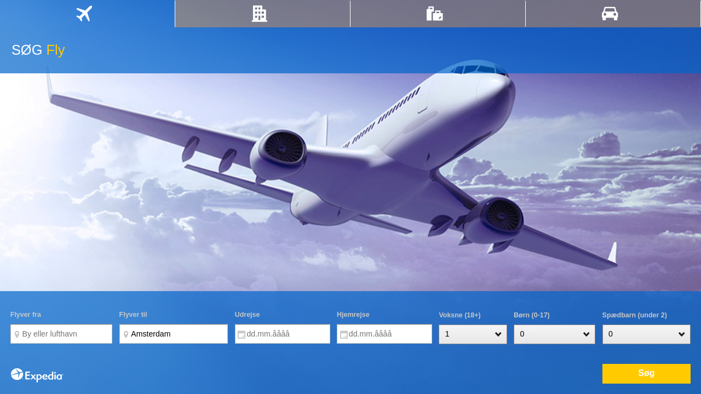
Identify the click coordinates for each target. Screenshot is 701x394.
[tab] (87, 13)
